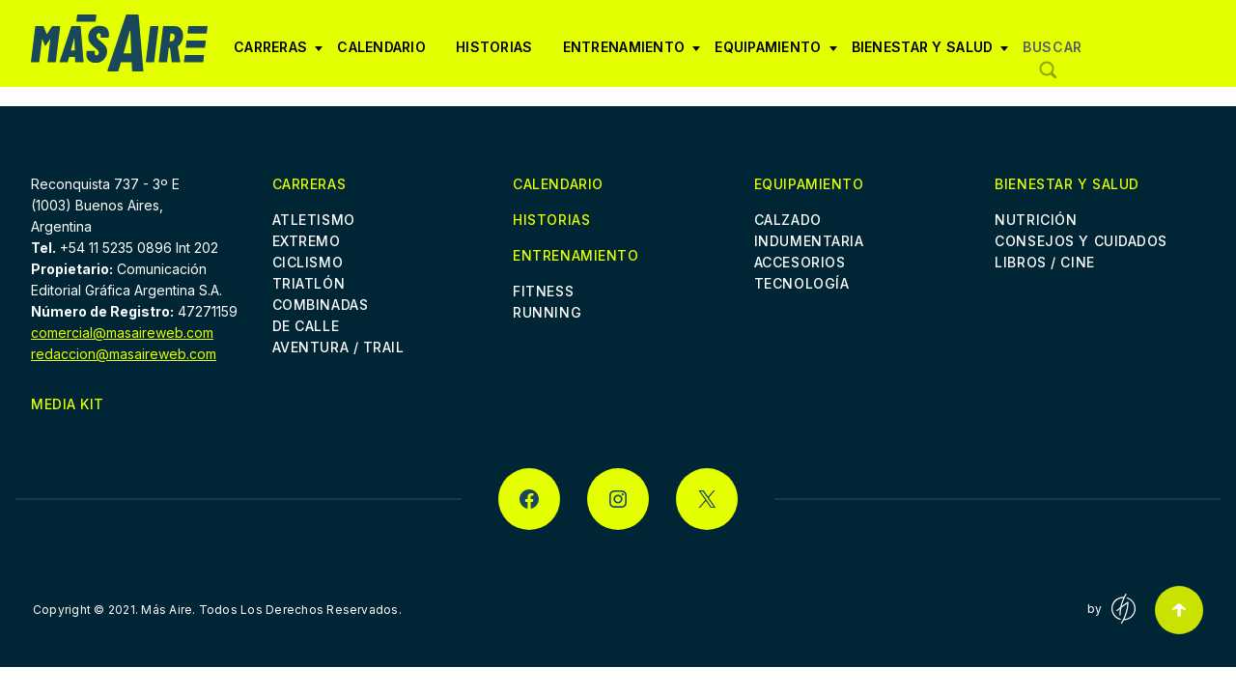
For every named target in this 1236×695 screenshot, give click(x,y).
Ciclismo (307, 262)
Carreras (278, 54)
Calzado (788, 219)
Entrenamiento (632, 54)
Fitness (543, 291)
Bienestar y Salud (930, 54)
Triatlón (308, 283)
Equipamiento (775, 54)
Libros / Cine (1044, 262)
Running (547, 312)
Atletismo (313, 219)
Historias (494, 47)
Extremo (306, 241)
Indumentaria (809, 241)
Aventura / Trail (338, 347)
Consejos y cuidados (1081, 241)
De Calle (305, 326)
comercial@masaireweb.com (122, 332)
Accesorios (800, 262)
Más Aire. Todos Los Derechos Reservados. (271, 609)
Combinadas (320, 304)
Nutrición (1036, 219)
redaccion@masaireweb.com (123, 354)
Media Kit (67, 404)
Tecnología (802, 283)
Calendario (381, 47)
